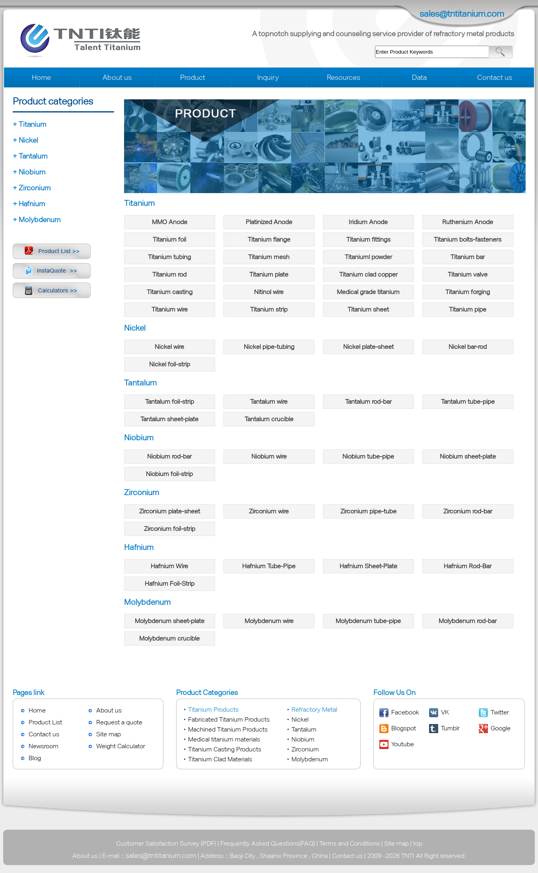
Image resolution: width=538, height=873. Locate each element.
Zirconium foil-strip (169, 528)
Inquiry (268, 77)
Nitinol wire (269, 292)
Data (419, 77)
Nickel (300, 719)
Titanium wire (169, 309)
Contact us (494, 77)
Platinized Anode (269, 222)
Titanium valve (468, 274)
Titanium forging (467, 292)
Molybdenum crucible (169, 638)
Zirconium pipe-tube (368, 511)
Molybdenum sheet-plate (169, 621)
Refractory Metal (314, 709)
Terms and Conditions (349, 843)
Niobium (303, 739)
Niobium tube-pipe (368, 456)
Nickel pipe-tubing (269, 346)
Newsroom (43, 746)
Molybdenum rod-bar (468, 621)
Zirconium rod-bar (467, 511)
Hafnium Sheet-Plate (368, 566)
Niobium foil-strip (169, 474)
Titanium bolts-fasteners (467, 239)
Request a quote (119, 722)
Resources (343, 77)
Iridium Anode (368, 222)
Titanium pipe (467, 309)
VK (445, 712)
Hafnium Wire (169, 566)
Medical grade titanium (368, 292)
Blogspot (403, 728)
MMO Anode (169, 222)
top (417, 843)
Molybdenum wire (269, 621)
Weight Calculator (120, 746)
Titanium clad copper (368, 274)
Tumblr (450, 728)
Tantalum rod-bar (368, 401)
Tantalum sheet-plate (169, 419)
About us (117, 77)
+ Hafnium (29, 203)
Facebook (405, 712)
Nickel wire (169, 346)
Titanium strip (268, 309)
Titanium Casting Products (224, 749)
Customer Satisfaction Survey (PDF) (166, 843)
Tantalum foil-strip (169, 401)
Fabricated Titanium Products (229, 719)
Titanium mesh (268, 257)
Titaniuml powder (368, 257)
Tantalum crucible (269, 419)
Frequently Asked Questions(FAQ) (267, 843)
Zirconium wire (269, 511)
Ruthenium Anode (467, 222)
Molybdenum (309, 759)
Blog (35, 758)
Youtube (402, 744)
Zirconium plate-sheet (169, 511)
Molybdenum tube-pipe (368, 621)
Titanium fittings (368, 239)
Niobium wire (269, 456)
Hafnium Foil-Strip (169, 583)
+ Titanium (29, 124)
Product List (45, 722)
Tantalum (304, 729)
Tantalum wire (268, 401)
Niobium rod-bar (169, 456)
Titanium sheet (368, 309)
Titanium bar (468, 257)
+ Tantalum (30, 156)
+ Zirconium (31, 188)
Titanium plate (268, 274)
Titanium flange (269, 239)
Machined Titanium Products (228, 729)
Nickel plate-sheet (368, 346)
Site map (108, 734)
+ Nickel (25, 140)
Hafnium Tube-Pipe (268, 566)
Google (501, 728)
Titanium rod (169, 274)
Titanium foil (169, 239)
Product (192, 77)
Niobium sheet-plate (468, 456)
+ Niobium (29, 172)
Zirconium (305, 749)
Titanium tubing (169, 257)
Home (41, 77)
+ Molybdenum (36, 219)
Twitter (500, 712)
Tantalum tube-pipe (468, 401)
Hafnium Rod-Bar (467, 566)
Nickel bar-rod (468, 346)
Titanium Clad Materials (220, 759)
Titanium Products (213, 709)
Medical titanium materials (224, 739)
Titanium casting (169, 292)
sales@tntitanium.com (462, 14)
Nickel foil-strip (169, 364)
